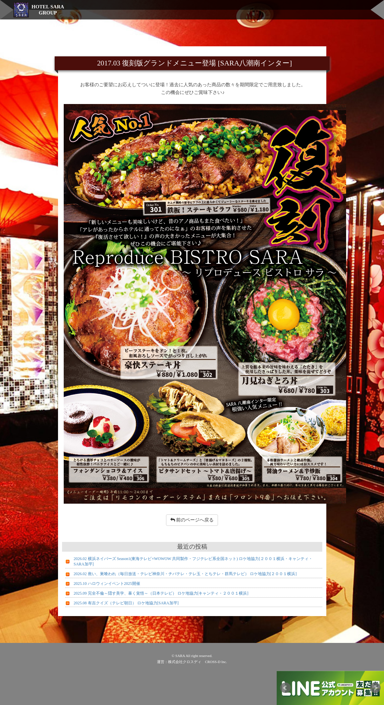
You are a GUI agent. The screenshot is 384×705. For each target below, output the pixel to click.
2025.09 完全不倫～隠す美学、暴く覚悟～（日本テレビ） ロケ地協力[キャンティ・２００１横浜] (161, 593)
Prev (285, 688)
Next (375, 688)
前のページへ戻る (192, 519)
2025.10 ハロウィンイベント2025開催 (107, 583)
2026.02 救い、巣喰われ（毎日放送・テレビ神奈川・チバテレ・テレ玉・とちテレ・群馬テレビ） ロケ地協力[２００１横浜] (185, 573)
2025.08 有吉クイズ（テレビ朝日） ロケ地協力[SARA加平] (126, 603)
